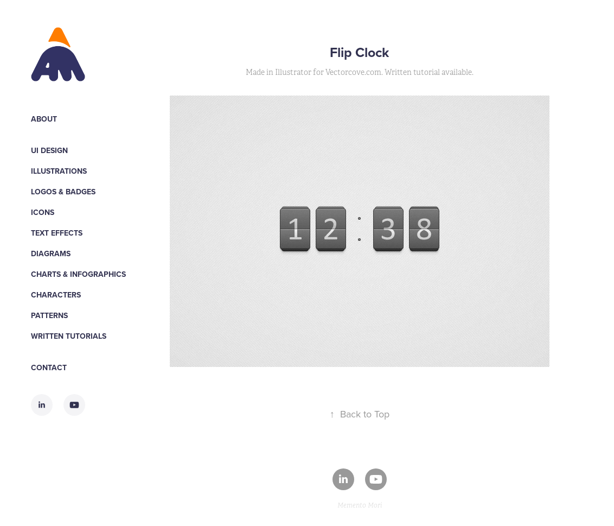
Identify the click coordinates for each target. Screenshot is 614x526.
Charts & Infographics (78, 274)
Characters (56, 294)
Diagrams (51, 253)
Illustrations (59, 171)
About (44, 118)
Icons (42, 212)
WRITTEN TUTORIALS (68, 336)
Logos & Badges (63, 191)
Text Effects (56, 232)
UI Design (49, 150)
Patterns (49, 315)
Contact (49, 367)
